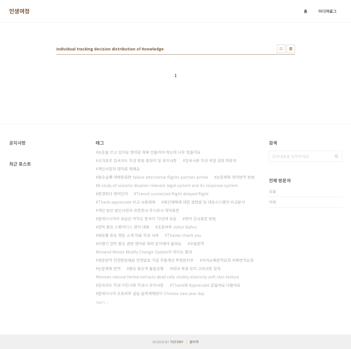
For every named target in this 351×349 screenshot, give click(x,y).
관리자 (194, 341)
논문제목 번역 (109, 268)
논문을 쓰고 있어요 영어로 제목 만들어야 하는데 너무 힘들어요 (149, 152)
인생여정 (19, 11)
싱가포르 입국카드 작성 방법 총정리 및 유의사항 (137, 160)
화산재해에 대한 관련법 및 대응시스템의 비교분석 (204, 202)
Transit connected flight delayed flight (172, 193)
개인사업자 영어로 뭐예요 (119, 168)
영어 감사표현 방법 (200, 218)
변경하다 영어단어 (113, 193)
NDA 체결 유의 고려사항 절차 (196, 268)
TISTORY (176, 341)
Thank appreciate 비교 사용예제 (126, 202)
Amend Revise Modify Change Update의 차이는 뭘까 (145, 252)
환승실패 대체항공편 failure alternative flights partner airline (153, 177)
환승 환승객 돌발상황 (146, 268)
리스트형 (291, 49)
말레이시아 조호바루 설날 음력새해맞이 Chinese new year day (151, 293)
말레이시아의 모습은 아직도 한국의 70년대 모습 (137, 218)
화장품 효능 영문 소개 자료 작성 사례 (128, 235)
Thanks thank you (184, 235)
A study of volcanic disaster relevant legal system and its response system (168, 185)
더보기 (100, 302)
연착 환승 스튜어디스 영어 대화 (123, 227)
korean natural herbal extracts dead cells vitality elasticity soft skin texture (168, 276)
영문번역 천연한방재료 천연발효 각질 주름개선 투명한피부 (146, 260)
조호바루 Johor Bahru (177, 227)
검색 (336, 156)
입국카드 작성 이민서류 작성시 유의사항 (131, 285)
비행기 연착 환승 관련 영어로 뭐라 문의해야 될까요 (139, 243)
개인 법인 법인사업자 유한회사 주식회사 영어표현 (138, 210)
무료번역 (197, 243)
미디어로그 (328, 11)
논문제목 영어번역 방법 (235, 177)
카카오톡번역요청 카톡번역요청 (228, 260)
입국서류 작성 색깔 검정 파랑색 (210, 160)
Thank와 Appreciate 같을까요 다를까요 (206, 285)
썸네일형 (281, 49)
